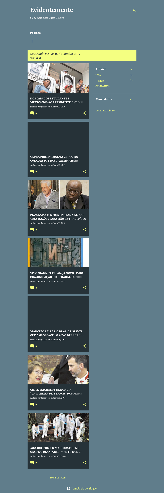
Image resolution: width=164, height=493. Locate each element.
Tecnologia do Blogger (82, 488)
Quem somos (50, 41)
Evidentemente (51, 10)
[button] (85, 113)
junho (101, 80)
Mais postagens (58, 478)
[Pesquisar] (134, 10)
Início (33, 41)
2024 (98, 75)
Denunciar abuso (105, 110)
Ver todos (35, 58)
